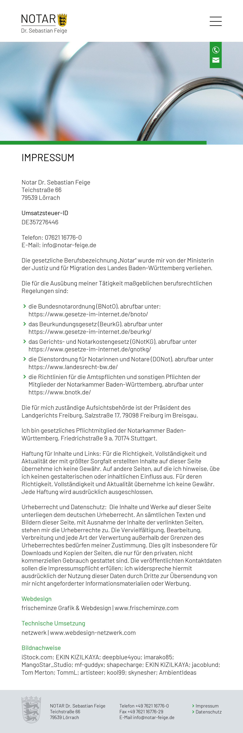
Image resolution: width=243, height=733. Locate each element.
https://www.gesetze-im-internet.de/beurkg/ (90, 331)
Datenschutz (209, 711)
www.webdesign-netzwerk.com (93, 632)
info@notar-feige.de (69, 244)
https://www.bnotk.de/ (59, 392)
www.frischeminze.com (147, 607)
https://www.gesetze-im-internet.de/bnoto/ (88, 314)
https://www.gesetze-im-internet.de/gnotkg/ (89, 349)
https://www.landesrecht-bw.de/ (73, 366)
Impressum (207, 706)
